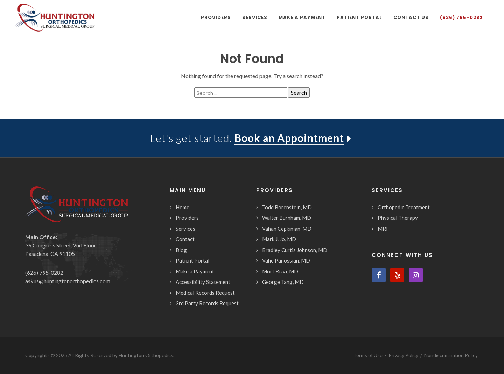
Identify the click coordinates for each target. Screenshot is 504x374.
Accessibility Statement (203, 282)
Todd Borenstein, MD (287, 207)
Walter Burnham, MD (286, 218)
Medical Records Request (205, 293)
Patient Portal (192, 260)
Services (185, 228)
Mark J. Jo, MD (279, 239)
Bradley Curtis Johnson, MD (294, 250)
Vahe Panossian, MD (286, 260)
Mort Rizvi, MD (280, 271)
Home (182, 207)
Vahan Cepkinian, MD (287, 228)
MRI (383, 228)
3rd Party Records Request (207, 303)
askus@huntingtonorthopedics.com (67, 281)
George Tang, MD (283, 282)
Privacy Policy (403, 355)
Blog (181, 250)
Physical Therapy (398, 218)
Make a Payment (195, 271)
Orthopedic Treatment (404, 207)
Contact (185, 239)
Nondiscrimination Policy (451, 355)
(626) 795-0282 (44, 272)
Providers (187, 218)
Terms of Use (368, 355)
